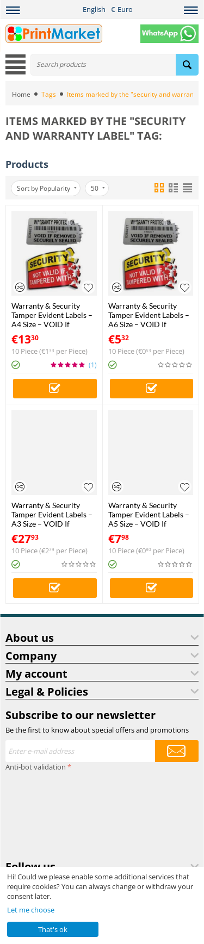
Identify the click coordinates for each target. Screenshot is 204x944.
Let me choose (30, 910)
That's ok (52, 929)
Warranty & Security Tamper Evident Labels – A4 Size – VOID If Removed (51, 315)
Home (21, 94)
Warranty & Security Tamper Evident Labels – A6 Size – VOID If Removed (148, 315)
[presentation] (50, 813)
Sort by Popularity (47, 188)
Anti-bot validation (35, 767)
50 (98, 188)
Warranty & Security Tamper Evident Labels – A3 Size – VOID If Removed (51, 514)
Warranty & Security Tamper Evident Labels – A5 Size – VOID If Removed (148, 514)
